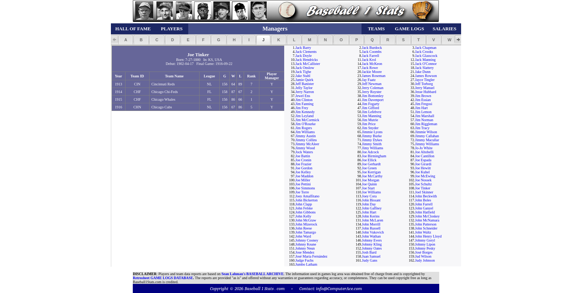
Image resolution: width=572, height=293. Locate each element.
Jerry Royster (372, 92)
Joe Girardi (423, 164)
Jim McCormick (307, 120)
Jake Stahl (302, 76)
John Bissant (371, 200)
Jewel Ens (302, 96)
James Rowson (426, 76)
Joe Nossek (423, 180)
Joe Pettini (303, 184)
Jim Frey (301, 108)
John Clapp (303, 204)
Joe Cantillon (424, 156)
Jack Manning (425, 60)
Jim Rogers (303, 128)
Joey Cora (369, 196)
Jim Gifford (370, 108)
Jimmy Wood (305, 148)
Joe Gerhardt (371, 164)
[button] (125, 39)
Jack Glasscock (426, 56)
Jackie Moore (372, 72)
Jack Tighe (303, 72)
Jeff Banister (304, 84)
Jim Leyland (304, 116)
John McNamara (427, 220)
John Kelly (303, 216)
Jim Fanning (304, 104)
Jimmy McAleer (307, 144)
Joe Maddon (304, 176)
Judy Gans (369, 260)
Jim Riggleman (426, 124)
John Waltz (423, 232)
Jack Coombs (372, 52)
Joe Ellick (369, 160)
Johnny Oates (372, 248)
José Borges (424, 252)
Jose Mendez (304, 252)
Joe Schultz (423, 184)
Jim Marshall (424, 116)
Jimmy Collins (306, 140)
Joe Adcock (370, 152)
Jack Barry (303, 48)
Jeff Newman (371, 84)
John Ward (303, 236)
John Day (369, 204)
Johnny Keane (305, 244)
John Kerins (370, 216)
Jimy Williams (372, 148)
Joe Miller (302, 180)
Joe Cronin (303, 160)
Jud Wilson (423, 256)
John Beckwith (426, 196)
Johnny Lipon (425, 244)
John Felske (304, 208)
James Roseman (373, 76)
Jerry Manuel (424, 88)
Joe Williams (371, 192)
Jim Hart (421, 108)
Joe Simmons (305, 188)
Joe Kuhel (422, 172)
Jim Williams (305, 132)
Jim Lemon (423, 112)
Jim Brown (423, 96)
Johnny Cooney (306, 240)
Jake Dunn (423, 72)
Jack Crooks (424, 52)
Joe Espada (423, 160)
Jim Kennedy (305, 112)
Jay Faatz (369, 80)
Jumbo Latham (306, 264)
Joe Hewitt (423, 168)
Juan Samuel (371, 256)
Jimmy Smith (372, 144)
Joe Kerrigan (371, 172)
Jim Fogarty (370, 104)
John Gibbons (305, 212)
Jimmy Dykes (372, 140)
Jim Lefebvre (371, 112)
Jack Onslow (304, 68)
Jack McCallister (307, 64)
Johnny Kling (372, 244)
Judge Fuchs (304, 260)
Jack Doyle (303, 56)
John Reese (303, 228)
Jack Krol (369, 60)
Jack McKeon (372, 64)
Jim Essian (423, 100)
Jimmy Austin (305, 136)
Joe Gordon (303, 168)
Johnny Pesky (425, 248)
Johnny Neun (305, 248)
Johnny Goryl (425, 240)
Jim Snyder (370, 128)
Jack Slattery (424, 68)
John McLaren (372, 220)
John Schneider (426, 228)
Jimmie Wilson (426, 132)
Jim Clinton (304, 100)
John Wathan (371, 236)
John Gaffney (372, 208)
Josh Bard (369, 252)
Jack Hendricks (306, 60)
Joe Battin (302, 156)
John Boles (423, 200)
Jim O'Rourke (305, 124)
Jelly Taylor (304, 88)
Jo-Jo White (424, 148)
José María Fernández (311, 256)
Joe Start (368, 188)
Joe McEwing (425, 176)
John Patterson (426, 224)
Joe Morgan (370, 180)
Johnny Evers (372, 240)
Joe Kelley (303, 172)
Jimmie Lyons (372, 132)
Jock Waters (304, 152)
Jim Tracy (422, 128)
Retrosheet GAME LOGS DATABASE (163, 278)
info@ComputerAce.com (339, 288)
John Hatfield (425, 212)
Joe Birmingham (374, 156)
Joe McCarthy (372, 176)
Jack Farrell (370, 56)
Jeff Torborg (424, 84)
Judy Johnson (425, 260)
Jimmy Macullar (427, 140)
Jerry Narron (304, 92)
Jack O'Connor (426, 64)
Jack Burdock (372, 48)
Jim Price (369, 124)
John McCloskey (427, 216)
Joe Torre (302, 192)
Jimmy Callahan (427, 136)
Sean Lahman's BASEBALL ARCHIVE (252, 274)
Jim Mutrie (370, 120)
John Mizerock (306, 224)
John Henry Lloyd (428, 236)
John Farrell (424, 204)
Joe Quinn (369, 184)
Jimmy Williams (427, 144)
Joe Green (369, 168)
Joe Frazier (303, 164)
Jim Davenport (372, 100)
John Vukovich (373, 232)
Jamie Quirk (304, 80)
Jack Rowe (370, 68)
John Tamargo (305, 232)
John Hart (369, 212)
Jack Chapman (426, 48)
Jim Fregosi (423, 104)
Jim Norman (424, 120)
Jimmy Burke (372, 136)
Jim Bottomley (372, 96)
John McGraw (305, 220)
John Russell (371, 228)
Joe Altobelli (424, 152)
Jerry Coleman (372, 88)
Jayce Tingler (425, 80)
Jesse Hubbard (425, 92)
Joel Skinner (424, 192)
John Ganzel (424, 208)
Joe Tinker (422, 188)
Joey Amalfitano (307, 196)
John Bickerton (306, 200)
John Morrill (371, 224)
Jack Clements (306, 52)
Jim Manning (371, 116)
